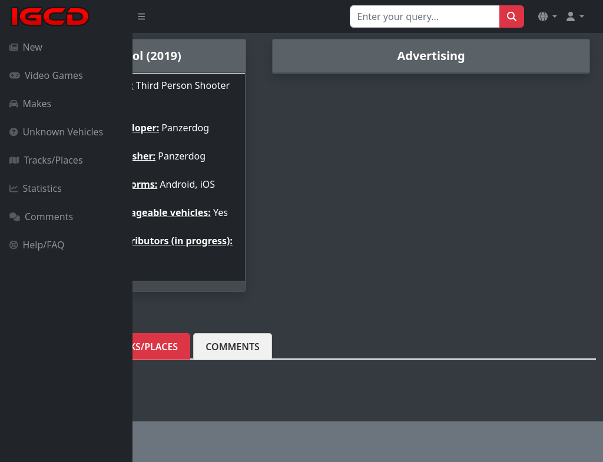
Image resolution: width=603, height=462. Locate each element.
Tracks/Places (46, 160)
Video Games (46, 75)
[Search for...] (425, 16)
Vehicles (174, 367)
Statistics (35, 188)
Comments (41, 216)
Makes (30, 103)
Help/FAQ (37, 244)
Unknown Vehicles (56, 131)
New (25, 47)
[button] (548, 16)
